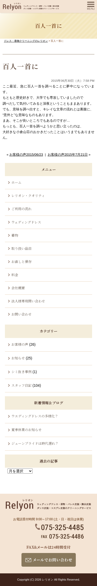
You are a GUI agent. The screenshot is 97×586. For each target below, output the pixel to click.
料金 (14, 274)
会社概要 (18, 287)
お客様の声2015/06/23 (26, 154)
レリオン (47, 579)
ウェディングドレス (26, 222)
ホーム (16, 182)
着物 (14, 235)
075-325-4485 (59, 527)
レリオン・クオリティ (28, 195)
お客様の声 (19, 344)
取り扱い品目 (21, 248)
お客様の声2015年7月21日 (68, 154)
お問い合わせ (21, 314)
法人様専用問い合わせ (28, 301)
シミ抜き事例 (21, 371)
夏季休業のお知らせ (26, 429)
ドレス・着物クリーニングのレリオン (26, 40)
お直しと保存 (21, 261)
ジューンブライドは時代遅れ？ (34, 443)
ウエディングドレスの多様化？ (34, 416)
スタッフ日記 (21, 385)
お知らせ (18, 358)
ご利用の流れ (21, 208)
